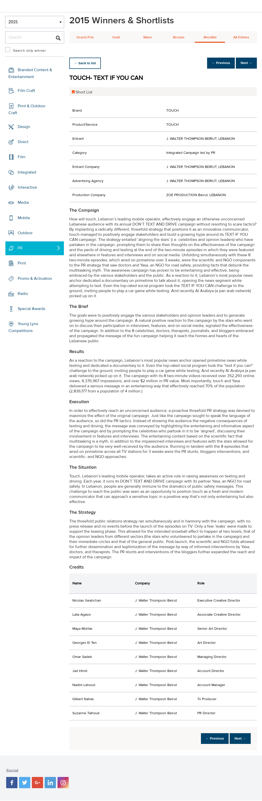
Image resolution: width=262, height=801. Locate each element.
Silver (147, 37)
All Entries (241, 37)
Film (21, 156)
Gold (116, 37)
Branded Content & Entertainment (30, 73)
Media (23, 202)
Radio (23, 293)
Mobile (24, 217)
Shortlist (209, 37)
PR (20, 248)
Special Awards (31, 308)
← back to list (86, 63)
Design (24, 126)
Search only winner (29, 50)
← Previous (217, 63)
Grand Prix (85, 37)
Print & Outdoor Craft (26, 109)
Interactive (27, 187)
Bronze (179, 37)
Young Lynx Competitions (23, 327)
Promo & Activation (35, 278)
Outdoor (25, 233)
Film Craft (26, 90)
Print (22, 263)
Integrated (27, 172)
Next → (245, 63)
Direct (23, 141)
